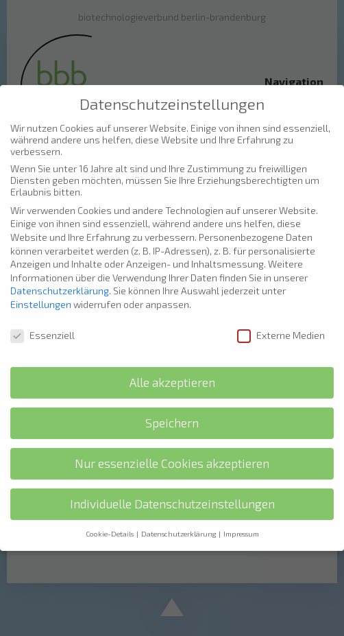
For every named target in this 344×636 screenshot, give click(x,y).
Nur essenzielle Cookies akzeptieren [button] (172, 450)
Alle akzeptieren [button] (172, 369)
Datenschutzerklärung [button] (179, 520)
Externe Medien (281, 321)
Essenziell (42, 321)
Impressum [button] (241, 520)
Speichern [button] (172, 410)
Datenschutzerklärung (59, 277)
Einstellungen (40, 290)
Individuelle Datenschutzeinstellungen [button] (172, 491)
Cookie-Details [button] (110, 520)
